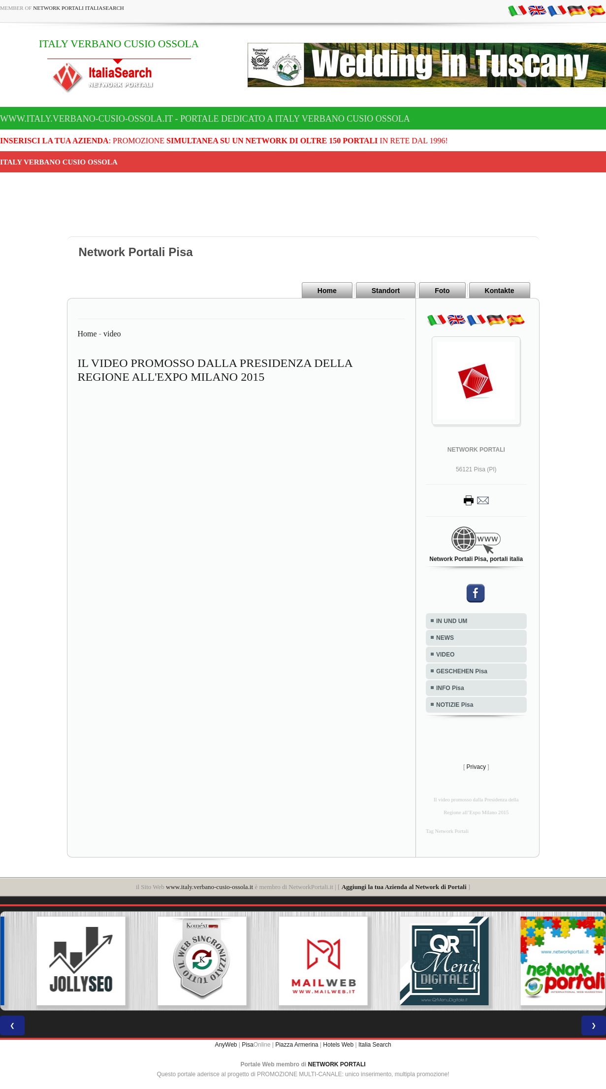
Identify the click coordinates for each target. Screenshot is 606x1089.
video (112, 334)
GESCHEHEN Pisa (461, 671)
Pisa (247, 1044)
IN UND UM (451, 621)
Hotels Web (338, 1044)
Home (327, 291)
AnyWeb (226, 1044)
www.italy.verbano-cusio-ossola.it (209, 887)
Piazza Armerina (296, 1044)
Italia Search (374, 1044)
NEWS (445, 637)
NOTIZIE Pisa (454, 704)
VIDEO (445, 654)
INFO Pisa (450, 688)
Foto (442, 291)
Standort (386, 291)
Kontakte (499, 291)
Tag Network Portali (447, 831)
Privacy (476, 766)
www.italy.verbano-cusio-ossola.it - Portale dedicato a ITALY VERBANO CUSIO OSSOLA (205, 119)
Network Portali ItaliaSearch (78, 8)
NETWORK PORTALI (337, 1064)
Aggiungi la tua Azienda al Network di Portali (404, 887)
